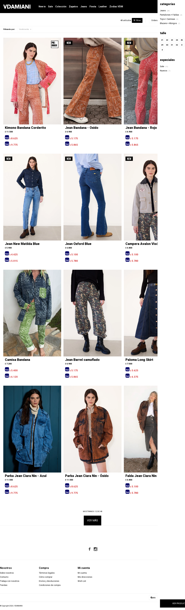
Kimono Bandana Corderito (25, 127)
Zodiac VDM (116, 6)
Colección (60, 6)
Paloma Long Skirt (139, 359)
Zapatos (73, 6)
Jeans (83, 6)
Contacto (4, 577)
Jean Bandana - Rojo (141, 127)
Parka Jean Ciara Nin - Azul (25, 475)
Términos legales (47, 573)
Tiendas (3, 585)
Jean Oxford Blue (78, 243)
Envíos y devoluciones (49, 581)
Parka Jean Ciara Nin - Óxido (87, 475)
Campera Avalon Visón (142, 243)
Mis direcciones (85, 577)
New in (42, 6)
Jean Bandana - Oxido (81, 127)
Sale (50, 6)
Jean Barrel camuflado (82, 359)
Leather (103, 6)
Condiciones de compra (50, 585)
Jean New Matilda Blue (22, 243)
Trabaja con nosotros (9, 581)
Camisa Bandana (17, 359)
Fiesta (92, 6)
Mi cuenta (82, 573)
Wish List (82, 581)
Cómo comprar (45, 577)
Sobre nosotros (7, 573)
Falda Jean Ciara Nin (141, 475)
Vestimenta (24, 29)
